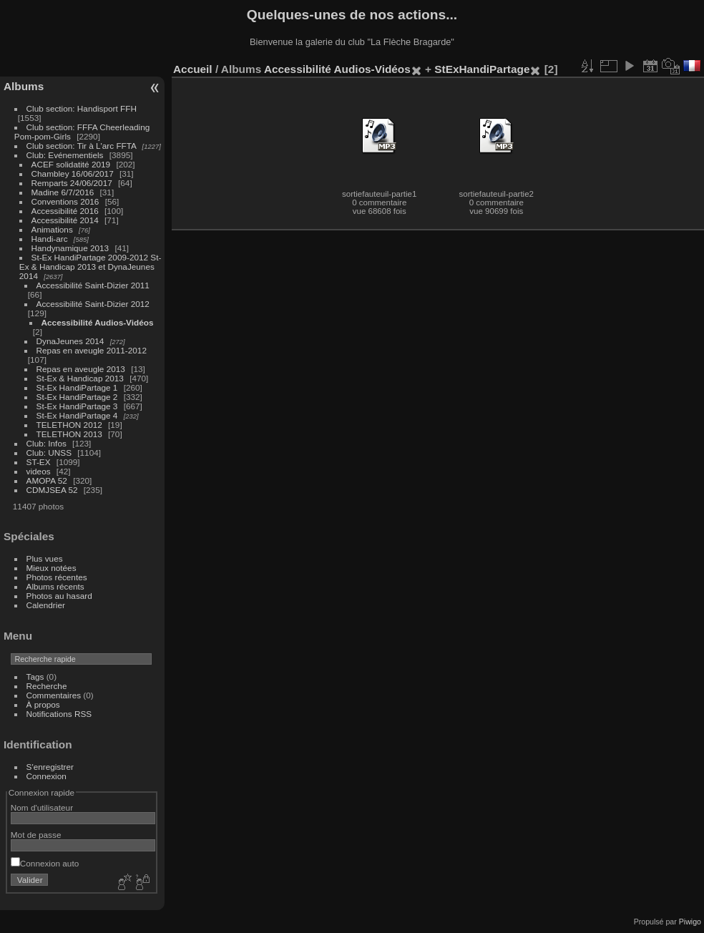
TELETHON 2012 (69, 424)
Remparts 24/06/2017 (71, 182)
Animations (52, 229)
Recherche (46, 685)
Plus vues (44, 558)
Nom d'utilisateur (42, 807)
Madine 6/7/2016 (62, 192)
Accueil (192, 69)
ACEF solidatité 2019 (71, 164)
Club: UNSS (49, 452)
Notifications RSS (59, 713)
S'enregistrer (50, 766)
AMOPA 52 (46, 480)
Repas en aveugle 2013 (80, 368)
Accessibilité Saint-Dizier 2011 (93, 285)
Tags (35, 676)
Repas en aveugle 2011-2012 (91, 350)
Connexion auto (45, 863)
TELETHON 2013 (69, 434)
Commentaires (54, 695)
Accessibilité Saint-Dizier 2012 (93, 303)
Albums (24, 86)
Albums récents (55, 586)
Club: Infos (46, 443)
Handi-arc (49, 238)
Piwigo (690, 921)
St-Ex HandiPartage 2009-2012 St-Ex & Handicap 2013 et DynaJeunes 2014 (90, 266)
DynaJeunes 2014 (70, 341)
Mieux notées (51, 567)
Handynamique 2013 (70, 248)
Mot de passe (36, 834)
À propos (43, 704)
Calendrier (45, 605)
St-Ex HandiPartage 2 (77, 396)
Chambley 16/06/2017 (72, 173)
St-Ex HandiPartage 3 (77, 406)
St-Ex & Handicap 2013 (80, 378)
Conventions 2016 (65, 201)
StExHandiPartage (481, 69)
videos (38, 471)
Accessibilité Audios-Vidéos (97, 322)
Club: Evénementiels (65, 155)
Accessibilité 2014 (65, 220)
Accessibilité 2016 (65, 210)
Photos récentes (56, 577)
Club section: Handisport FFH (81, 108)
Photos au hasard (59, 595)
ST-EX (38, 461)
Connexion (46, 776)
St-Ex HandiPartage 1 (77, 387)
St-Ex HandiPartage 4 (77, 415)
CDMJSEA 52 (52, 489)
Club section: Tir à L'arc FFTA (81, 145)
